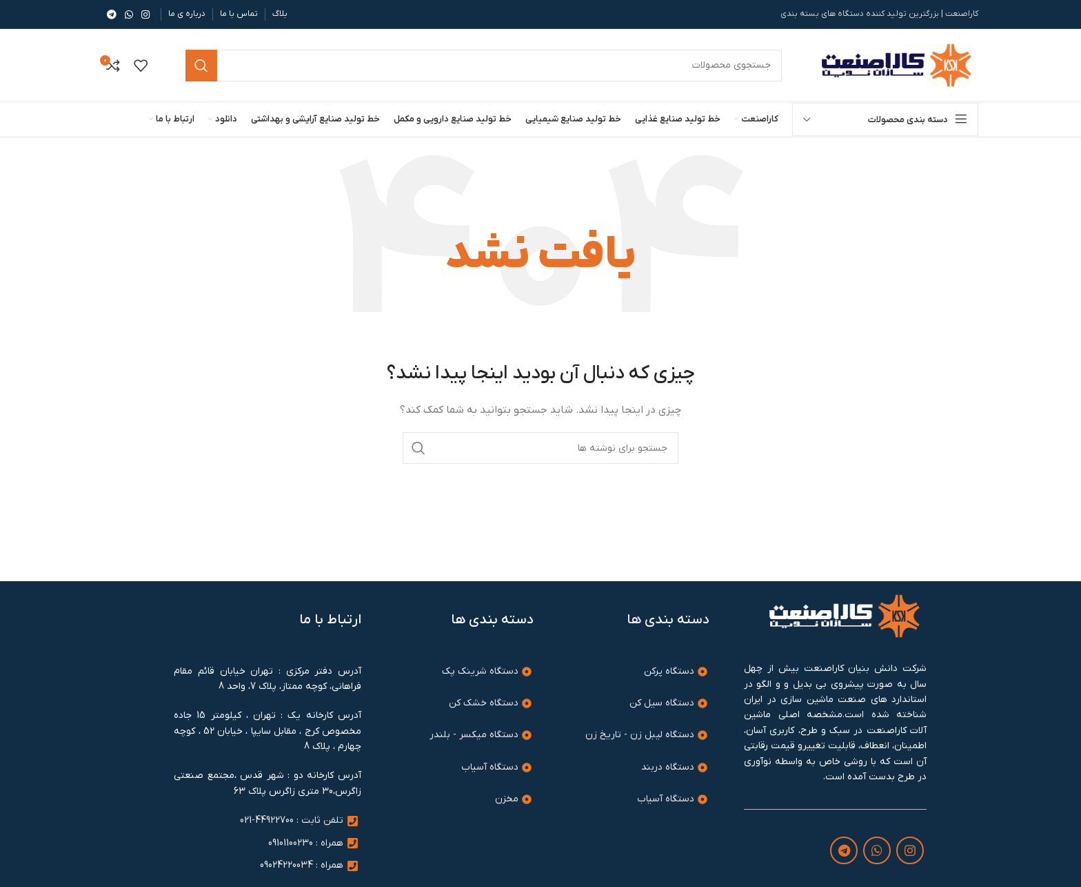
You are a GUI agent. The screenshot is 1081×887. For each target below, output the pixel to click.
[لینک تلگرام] (112, 14)
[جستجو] (540, 448)
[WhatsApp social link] (129, 14)
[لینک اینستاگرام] (145, 14)
